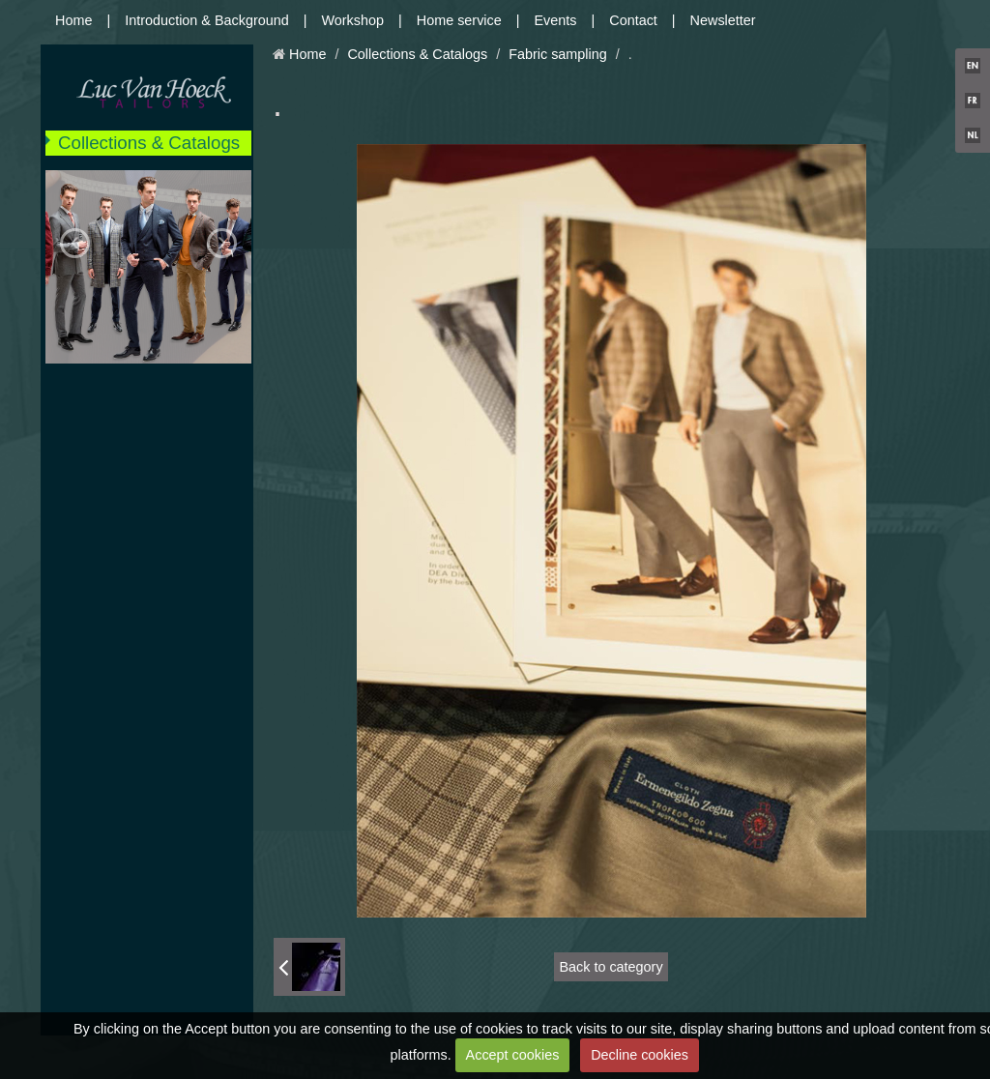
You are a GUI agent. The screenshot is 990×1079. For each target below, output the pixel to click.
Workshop (353, 20)
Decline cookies (639, 1055)
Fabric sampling (558, 54)
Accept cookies (513, 1055)
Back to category (610, 967)
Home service (459, 20)
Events (556, 20)
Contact (633, 20)
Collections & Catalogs (149, 142)
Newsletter (723, 20)
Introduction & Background (207, 20)
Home (73, 20)
